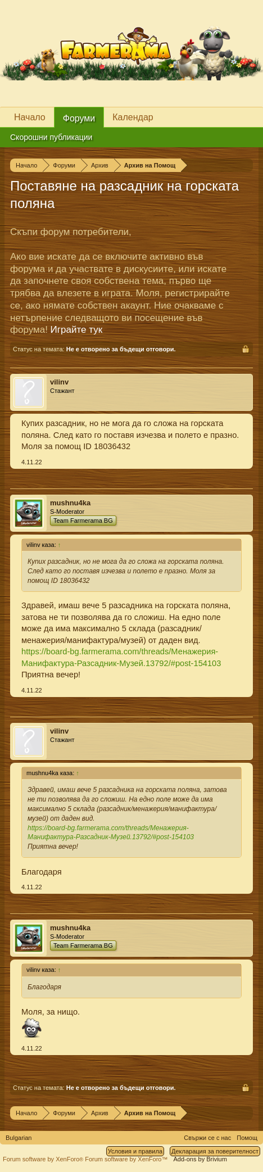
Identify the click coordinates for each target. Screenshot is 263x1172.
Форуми (79, 118)
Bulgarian (18, 1137)
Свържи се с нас (207, 1137)
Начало (30, 117)
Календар (132, 117)
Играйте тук (77, 329)
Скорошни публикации (51, 137)
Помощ (247, 1137)
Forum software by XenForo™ (126, 1159)
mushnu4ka (70, 503)
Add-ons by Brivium (200, 1159)
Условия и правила (135, 1151)
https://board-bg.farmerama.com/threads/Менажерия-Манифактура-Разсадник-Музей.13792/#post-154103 (111, 832)
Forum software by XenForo (44, 1159)
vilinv (59, 382)
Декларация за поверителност (215, 1151)
